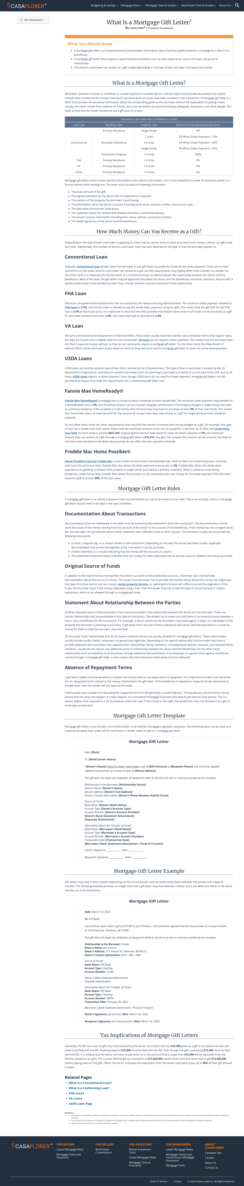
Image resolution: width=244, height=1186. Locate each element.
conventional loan (88, 266)
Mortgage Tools (175, 1165)
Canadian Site (213, 1153)
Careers (209, 1158)
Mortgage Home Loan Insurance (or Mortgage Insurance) (180, 1157)
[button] (237, 5)
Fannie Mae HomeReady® (81, 400)
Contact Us (211, 1167)
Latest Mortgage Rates (70, 1149)
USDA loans (80, 376)
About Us (210, 1163)
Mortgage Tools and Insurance (69, 1156)
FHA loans (71, 307)
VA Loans (73, 1098)
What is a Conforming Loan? (87, 1088)
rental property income (133, 584)
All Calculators (31, 20)
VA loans (144, 340)
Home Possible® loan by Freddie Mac (89, 461)
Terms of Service (158, 1181)
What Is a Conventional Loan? (88, 1083)
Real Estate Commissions (104, 1151)
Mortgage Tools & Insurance (139, 1164)
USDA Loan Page (78, 1104)
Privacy (177, 1181)
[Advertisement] (32, 76)
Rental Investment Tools (140, 1151)
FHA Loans (74, 1093)
